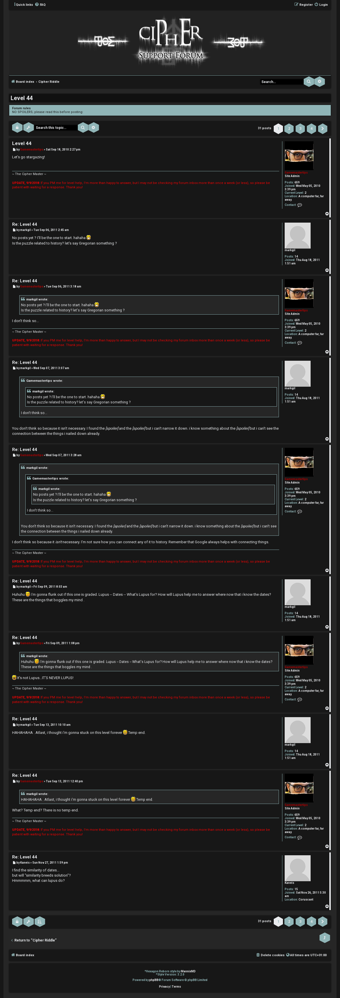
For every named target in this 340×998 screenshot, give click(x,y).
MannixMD (188, 971)
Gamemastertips (296, 172)
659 (297, 182)
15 (296, 889)
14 (296, 256)
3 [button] (300, 128)
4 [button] (312, 128)
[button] (322, 128)
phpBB (153, 980)
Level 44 (22, 98)
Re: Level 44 (24, 224)
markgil (290, 250)
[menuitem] (40, 4)
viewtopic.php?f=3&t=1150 (104, 112)
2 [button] (289, 128)
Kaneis (289, 882)
